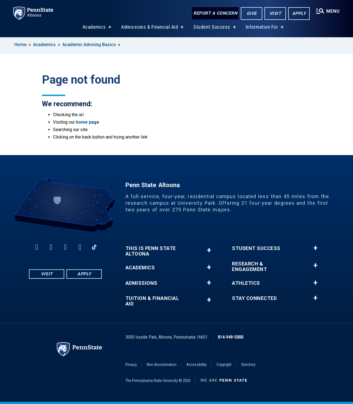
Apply (299, 13)
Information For (262, 27)
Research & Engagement (249, 266)
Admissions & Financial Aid (149, 27)
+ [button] (209, 250)
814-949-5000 (230, 337)
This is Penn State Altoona (150, 251)
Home (20, 44)
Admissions (141, 283)
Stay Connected (254, 298)
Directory (248, 364)
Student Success (211, 27)
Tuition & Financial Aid (152, 301)
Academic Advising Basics (89, 44)
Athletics (246, 283)
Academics (94, 27)
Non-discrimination (161, 364)
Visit (275, 13)
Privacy (131, 364)
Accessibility (196, 364)
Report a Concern (215, 13)
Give (252, 13)
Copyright (223, 364)
